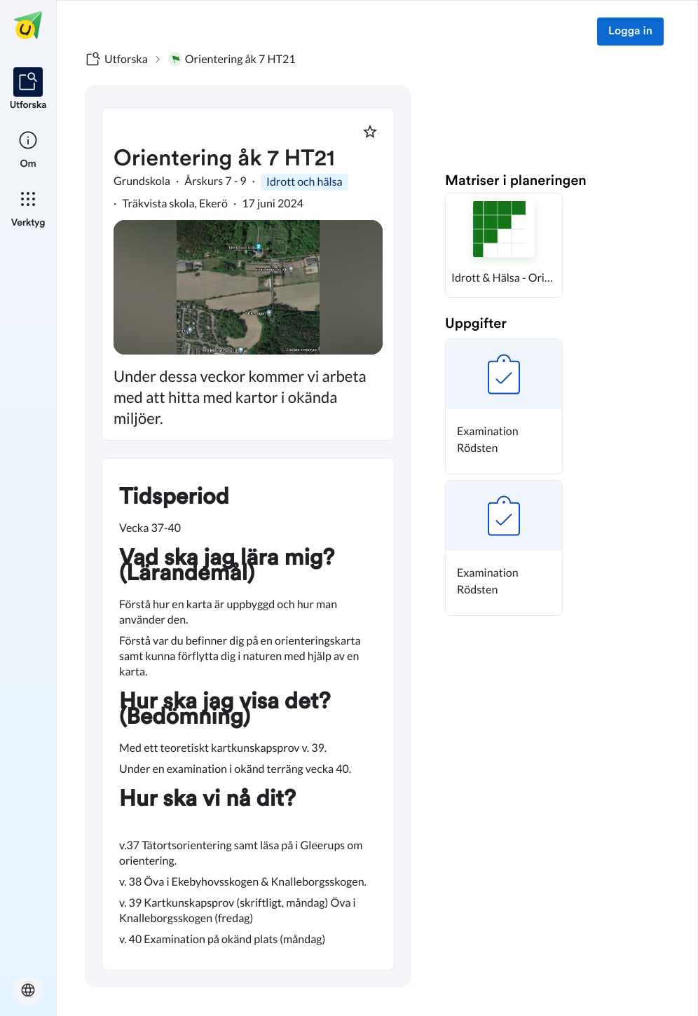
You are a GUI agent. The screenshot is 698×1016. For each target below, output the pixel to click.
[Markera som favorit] (370, 131)
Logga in (630, 31)
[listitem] (28, 89)
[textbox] (248, 714)
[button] (504, 245)
